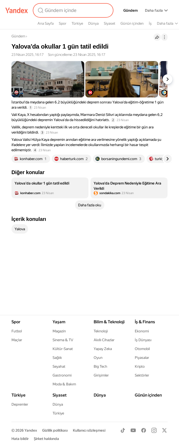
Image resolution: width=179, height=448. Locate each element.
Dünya (93, 23)
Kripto (140, 366)
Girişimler (101, 375)
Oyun (98, 357)
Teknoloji (101, 331)
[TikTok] (123, 430)
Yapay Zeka (103, 349)
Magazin (59, 331)
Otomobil (142, 349)
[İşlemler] (164, 37)
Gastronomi (62, 375)
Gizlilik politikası (55, 430)
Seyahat (59, 366)
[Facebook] (143, 430)
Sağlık (57, 357)
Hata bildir (20, 439)
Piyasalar (142, 357)
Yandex (30, 430)
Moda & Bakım (64, 384)
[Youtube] (133, 430)
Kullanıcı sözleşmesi (89, 430)
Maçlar (16, 340)
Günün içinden (132, 23)
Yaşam (59, 321)
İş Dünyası (143, 340)
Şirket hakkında (46, 439)
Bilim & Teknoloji (109, 321)
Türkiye (77, 23)
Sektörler (142, 375)
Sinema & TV (63, 340)
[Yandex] (16, 10)
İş (150, 23)
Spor (62, 23)
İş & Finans (145, 321)
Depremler (19, 404)
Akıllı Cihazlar (104, 340)
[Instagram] (154, 430)
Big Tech (100, 366)
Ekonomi (142, 331)
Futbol (16, 331)
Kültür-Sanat (63, 349)
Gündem (130, 10)
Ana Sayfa (45, 23)
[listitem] (49, 187)
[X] (164, 430)
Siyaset (109, 23)
